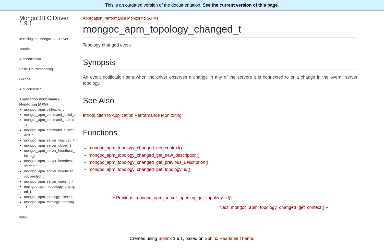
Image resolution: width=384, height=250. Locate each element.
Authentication (30, 59)
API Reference (30, 89)
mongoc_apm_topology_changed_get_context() (135, 147)
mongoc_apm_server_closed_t (47, 145)
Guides (24, 79)
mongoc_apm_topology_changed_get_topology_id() (139, 169)
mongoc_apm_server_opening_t (48, 181)
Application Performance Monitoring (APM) (120, 18)
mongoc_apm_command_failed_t (49, 115)
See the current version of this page (240, 5)
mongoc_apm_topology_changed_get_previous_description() (148, 162)
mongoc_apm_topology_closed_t (49, 197)
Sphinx (165, 238)
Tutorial (24, 49)
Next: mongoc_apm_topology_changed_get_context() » (273, 207)
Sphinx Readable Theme (229, 238)
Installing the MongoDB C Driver (43, 39)
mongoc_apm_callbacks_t (44, 109)
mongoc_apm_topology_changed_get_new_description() (144, 155)
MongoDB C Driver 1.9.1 (43, 20)
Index (23, 217)
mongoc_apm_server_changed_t (49, 140)
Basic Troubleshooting (36, 69)
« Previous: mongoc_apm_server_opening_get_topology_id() (172, 197)
